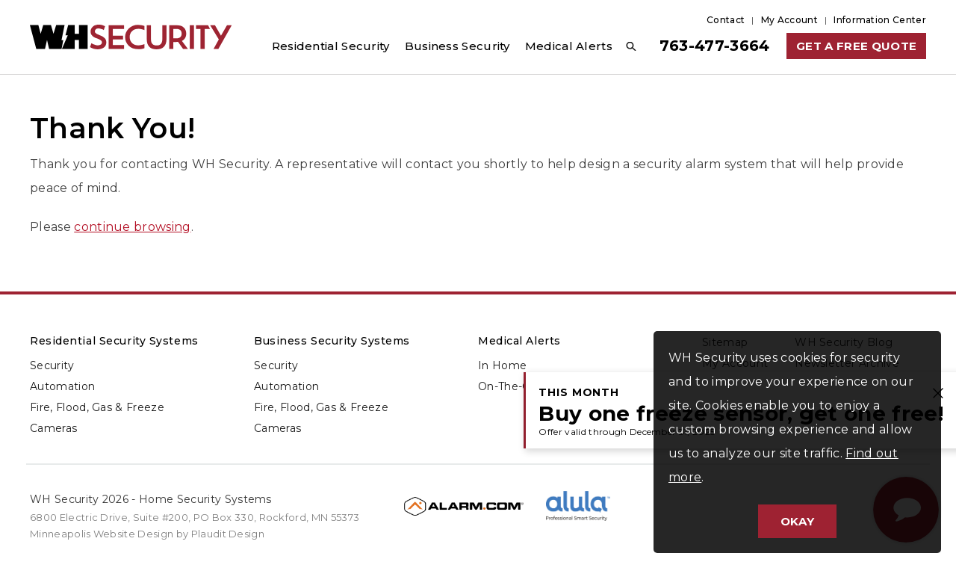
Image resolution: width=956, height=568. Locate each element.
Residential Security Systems (114, 341)
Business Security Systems (332, 341)
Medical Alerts (519, 341)
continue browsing (132, 227)
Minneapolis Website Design (101, 534)
